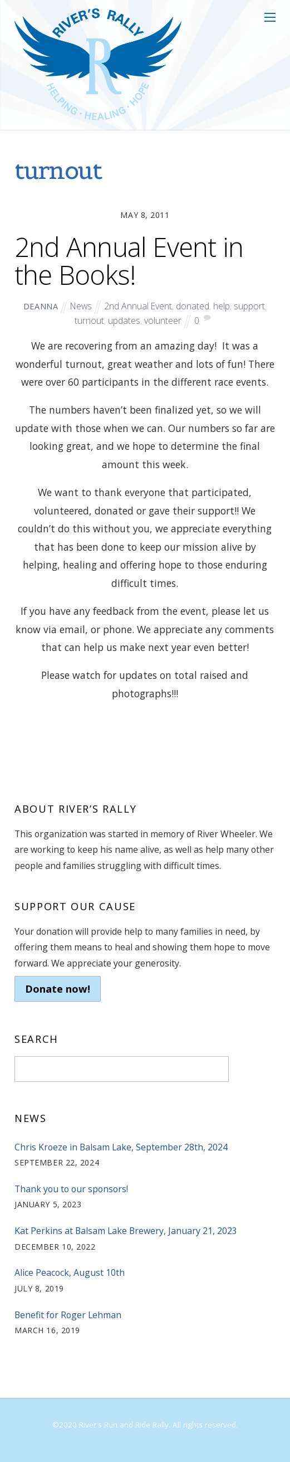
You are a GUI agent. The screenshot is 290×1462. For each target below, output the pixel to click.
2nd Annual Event (138, 306)
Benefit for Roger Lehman (67, 1315)
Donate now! (57, 988)
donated (192, 306)
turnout (89, 320)
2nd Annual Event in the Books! (128, 261)
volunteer (162, 320)
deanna (40, 306)
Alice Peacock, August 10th (69, 1272)
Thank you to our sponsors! (71, 1189)
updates (124, 320)
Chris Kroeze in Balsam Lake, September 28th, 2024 (121, 1147)
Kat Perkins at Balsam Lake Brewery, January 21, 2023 (125, 1231)
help (221, 306)
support (249, 306)
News (81, 306)
